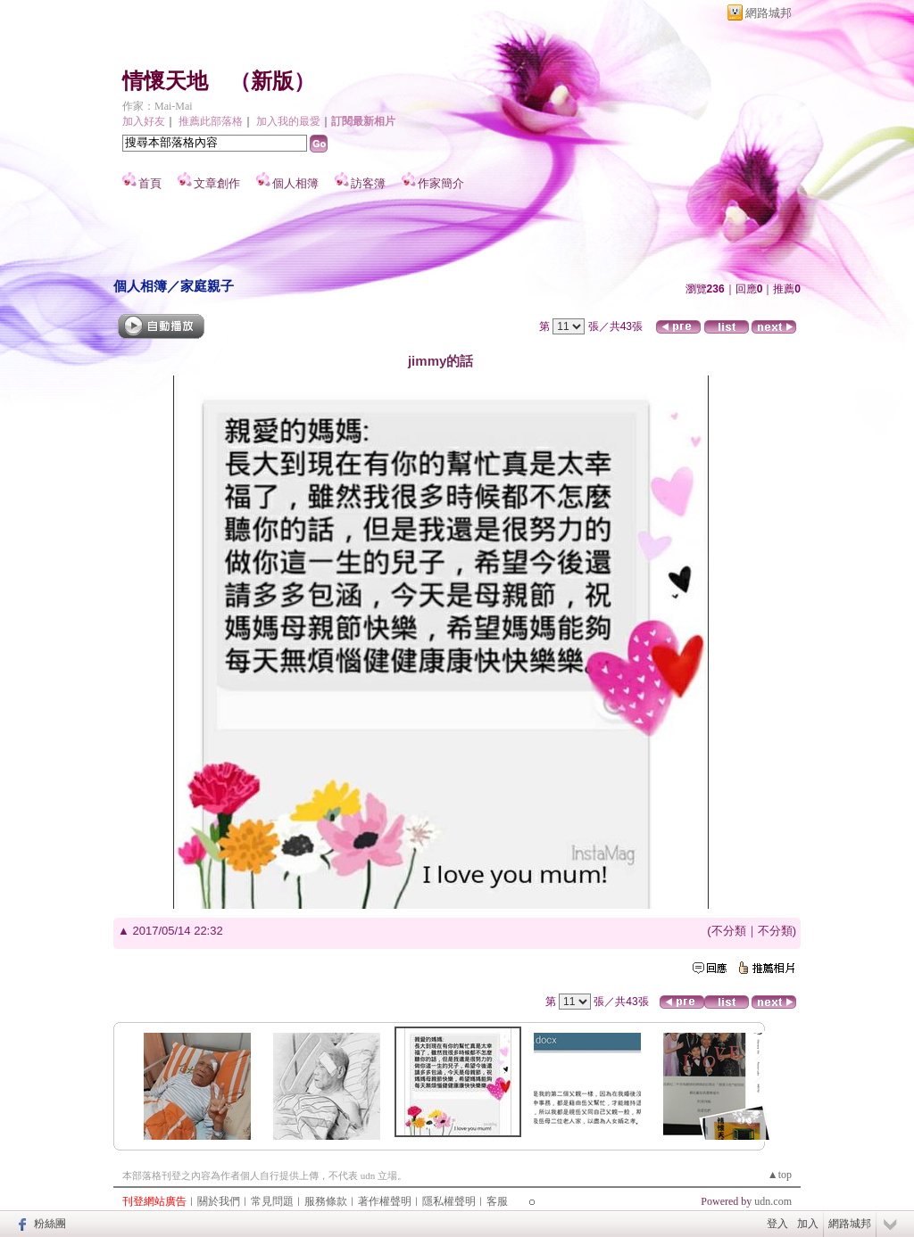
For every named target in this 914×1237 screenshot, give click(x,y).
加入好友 (143, 121)
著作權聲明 (384, 1201)
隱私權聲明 (449, 1201)
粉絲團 (50, 1223)
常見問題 (272, 1201)
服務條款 (325, 1201)
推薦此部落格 (211, 121)
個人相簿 (295, 183)
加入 (807, 1223)
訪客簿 (368, 183)
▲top (780, 1174)
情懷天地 (165, 81)
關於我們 (218, 1201)
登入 (777, 1223)
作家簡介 (441, 183)
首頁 (150, 183)
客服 (497, 1201)
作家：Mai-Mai (157, 106)
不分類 (728, 930)
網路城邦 (768, 13)
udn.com (773, 1201)
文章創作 (217, 183)
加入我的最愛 (288, 121)
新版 (272, 81)
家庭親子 (207, 285)
